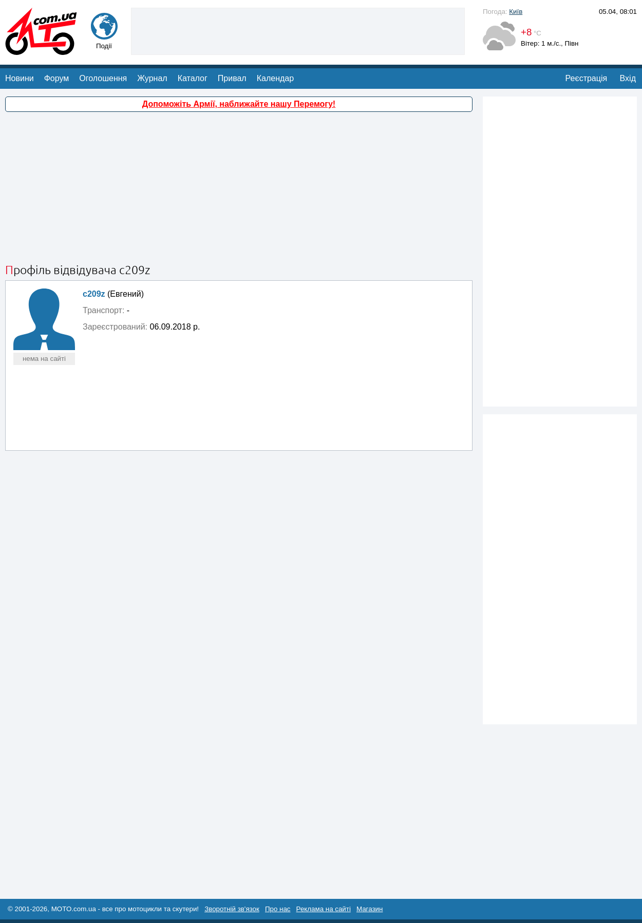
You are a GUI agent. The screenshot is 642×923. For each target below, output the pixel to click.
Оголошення (103, 78)
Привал (232, 78)
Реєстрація (586, 78)
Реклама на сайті (323, 909)
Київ (515, 11)
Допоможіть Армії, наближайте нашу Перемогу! (238, 104)
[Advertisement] (298, 30)
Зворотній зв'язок (231, 909)
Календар (275, 78)
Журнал (152, 78)
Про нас (278, 909)
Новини (19, 78)
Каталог (192, 78)
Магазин (369, 909)
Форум (56, 78)
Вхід (628, 78)
